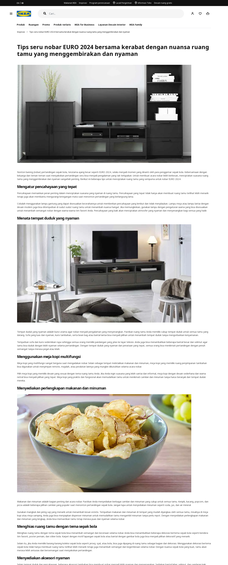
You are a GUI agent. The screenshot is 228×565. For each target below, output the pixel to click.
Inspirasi (83, 3)
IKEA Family (135, 24)
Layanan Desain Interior (111, 24)
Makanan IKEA (70, 3)
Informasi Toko (145, 3)
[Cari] (116, 13)
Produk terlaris (62, 24)
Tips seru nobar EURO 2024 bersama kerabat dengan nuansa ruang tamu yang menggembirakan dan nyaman (79, 32)
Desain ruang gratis (163, 3)
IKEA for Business (84, 24)
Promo (46, 24)
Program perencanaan (99, 3)
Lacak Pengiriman (124, 3)
